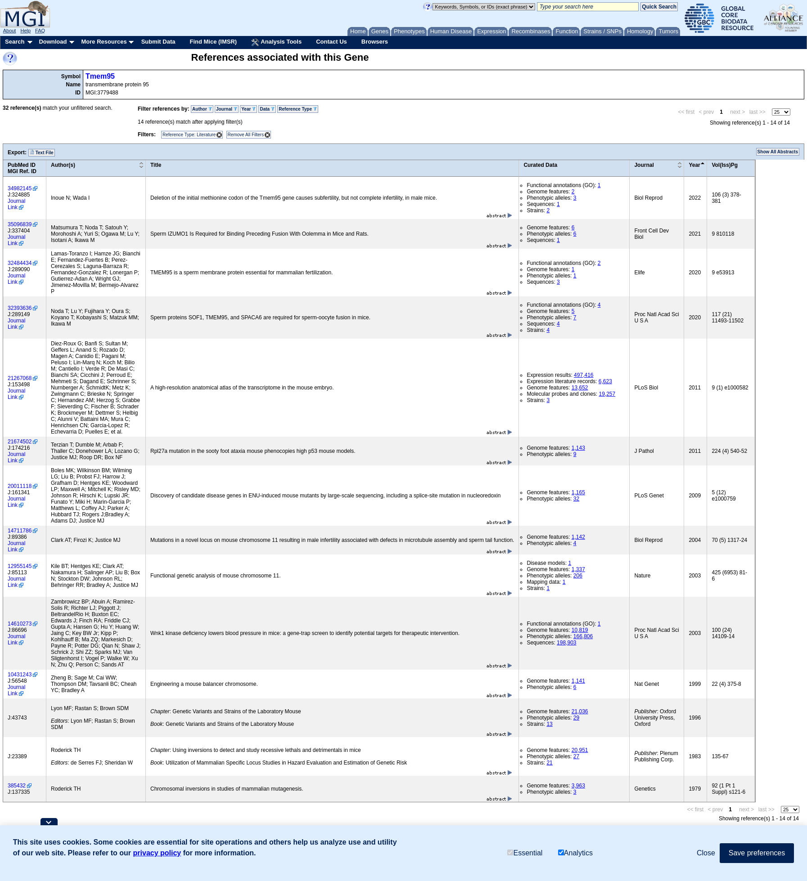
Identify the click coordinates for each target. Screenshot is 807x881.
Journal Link (16, 204)
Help (25, 30)
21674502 (20, 441)
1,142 (578, 537)
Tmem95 (100, 76)
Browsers (374, 41)
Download (53, 41)
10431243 (20, 674)
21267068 (20, 378)
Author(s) (63, 165)
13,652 (580, 388)
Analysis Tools (276, 42)
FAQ (40, 30)
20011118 (20, 486)
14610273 (20, 624)
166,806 (583, 636)
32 (576, 499)
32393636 (20, 308)
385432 (17, 786)
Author (202, 109)
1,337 (578, 569)
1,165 (578, 492)
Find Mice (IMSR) (213, 41)
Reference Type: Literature (189, 134)
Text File (42, 152)
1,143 (578, 448)
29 (576, 718)
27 (576, 756)
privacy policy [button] (157, 853)
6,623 (605, 381)
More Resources (103, 41)
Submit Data (158, 41)
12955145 (20, 566)
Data (267, 109)
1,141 (578, 681)
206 (577, 575)
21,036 (580, 711)
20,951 (580, 750)
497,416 (583, 375)
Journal (226, 109)
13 (549, 724)
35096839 (20, 224)
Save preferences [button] (757, 853)
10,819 (580, 630)
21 (549, 763)
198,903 (566, 643)
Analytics (575, 853)
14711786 (20, 531)
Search (14, 41)
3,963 (578, 786)
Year (248, 109)
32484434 (20, 263)
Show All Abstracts (777, 151)
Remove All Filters (246, 134)
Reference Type (298, 109)
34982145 (20, 188)
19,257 (607, 394)
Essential (524, 853)
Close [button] (706, 853)
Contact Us (331, 41)
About (9, 30)
